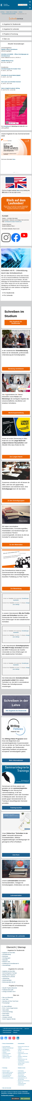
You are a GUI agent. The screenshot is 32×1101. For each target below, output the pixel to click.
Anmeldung (6, 126)
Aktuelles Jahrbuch (6, 1050)
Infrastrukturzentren (6, 1076)
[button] (16, 24)
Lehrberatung (5, 978)
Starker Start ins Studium (11, 11)
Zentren (20, 11)
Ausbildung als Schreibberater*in (10, 963)
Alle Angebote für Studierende (16, 322)
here (14, 159)
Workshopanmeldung (16, 413)
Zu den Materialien (16, 544)
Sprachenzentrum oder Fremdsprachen (22, 1060)
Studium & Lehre (21, 1067)
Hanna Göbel (5, 1015)
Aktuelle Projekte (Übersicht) (9, 988)
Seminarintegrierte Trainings (9, 973)
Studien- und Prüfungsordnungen (22, 1083)
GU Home (2, 11)
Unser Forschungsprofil (7, 1073)
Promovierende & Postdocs (7, 1077)
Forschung (4, 1067)
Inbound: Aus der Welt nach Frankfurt (23, 1047)
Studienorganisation (22, 1076)
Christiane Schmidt (7, 1017)
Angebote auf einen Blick (8, 952)
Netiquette (15, 1032)
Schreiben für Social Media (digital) (10, 75)
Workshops (5, 956)
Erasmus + (20, 1057)
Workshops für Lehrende (16, 936)
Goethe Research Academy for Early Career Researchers (23, 1063)
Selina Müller (5, 1010)
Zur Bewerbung (16, 588)
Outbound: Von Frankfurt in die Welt (23, 1050)
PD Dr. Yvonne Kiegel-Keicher (10, 1008)
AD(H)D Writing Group (7, 60)
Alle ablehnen (15, 1098)
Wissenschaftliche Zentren (7, 1072)
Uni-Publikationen (6, 1049)
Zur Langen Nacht (16, 457)
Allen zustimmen (25, 1098)
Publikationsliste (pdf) (7, 989)
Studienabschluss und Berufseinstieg (22, 1078)
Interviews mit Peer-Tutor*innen (10, 1001)
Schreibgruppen (6, 958)
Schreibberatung (6, 954)
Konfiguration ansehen (7, 1095)
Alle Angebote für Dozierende (16, 710)
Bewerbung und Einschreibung (21, 1074)
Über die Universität (6, 1087)
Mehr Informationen (16, 760)
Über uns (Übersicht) (7, 997)
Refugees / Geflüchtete (22, 1056)
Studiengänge (21, 1070)
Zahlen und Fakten (6, 1057)
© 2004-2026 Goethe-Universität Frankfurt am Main (12, 1028)
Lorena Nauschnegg (7, 1011)
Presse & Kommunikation (7, 1043)
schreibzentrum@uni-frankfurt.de (13, 221)
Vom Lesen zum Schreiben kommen (11, 81)
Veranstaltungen (6, 965)
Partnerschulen (21, 1084)
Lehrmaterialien (15, 895)
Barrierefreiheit (16, 1030)
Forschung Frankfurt (6, 1053)
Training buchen (16, 808)
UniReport (4, 1052)
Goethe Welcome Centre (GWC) (23, 1054)
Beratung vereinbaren (16, 369)
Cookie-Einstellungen (7, 1032)
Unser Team (5, 999)
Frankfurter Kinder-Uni (6, 1056)
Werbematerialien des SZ (8, 982)
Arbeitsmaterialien (6, 980)
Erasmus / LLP (21, 1052)
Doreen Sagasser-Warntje (9, 1019)
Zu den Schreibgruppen (16, 500)
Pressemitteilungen (6, 1046)
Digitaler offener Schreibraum (9, 49)
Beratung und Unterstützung (23, 1080)
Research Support (6, 1070)
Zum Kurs (16, 855)
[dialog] (16, 1095)
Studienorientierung (22, 1072)
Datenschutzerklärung (7, 1030)
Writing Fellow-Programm (8, 974)
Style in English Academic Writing (10, 88)
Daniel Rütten (5, 1013)
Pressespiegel (6, 1003)
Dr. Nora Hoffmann (7, 1006)
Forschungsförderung (6, 1075)
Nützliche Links (6, 961)
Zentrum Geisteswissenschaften (9, 13)
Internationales (21, 1043)
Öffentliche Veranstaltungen (8, 1047)
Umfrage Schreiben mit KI (8, 991)
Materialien (5, 960)
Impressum (27, 1028)
